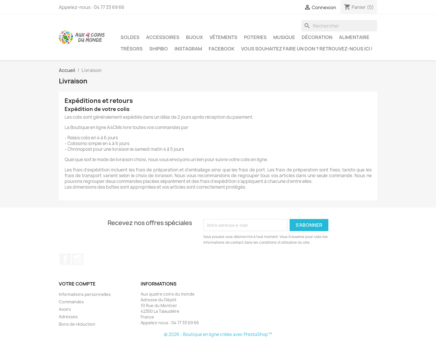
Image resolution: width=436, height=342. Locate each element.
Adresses (68, 316)
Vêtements (223, 37)
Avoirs (65, 309)
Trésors (132, 49)
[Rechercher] (339, 26)
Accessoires (162, 37)
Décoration (317, 37)
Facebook (222, 49)
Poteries (255, 37)
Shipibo (158, 49)
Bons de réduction (77, 324)
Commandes (71, 301)
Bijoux (194, 37)
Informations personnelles (85, 294)
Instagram (188, 49)
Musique (284, 37)
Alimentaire (354, 37)
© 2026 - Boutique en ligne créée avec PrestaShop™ (218, 334)
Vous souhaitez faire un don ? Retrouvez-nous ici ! (307, 49)
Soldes (130, 37)
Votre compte (77, 284)
